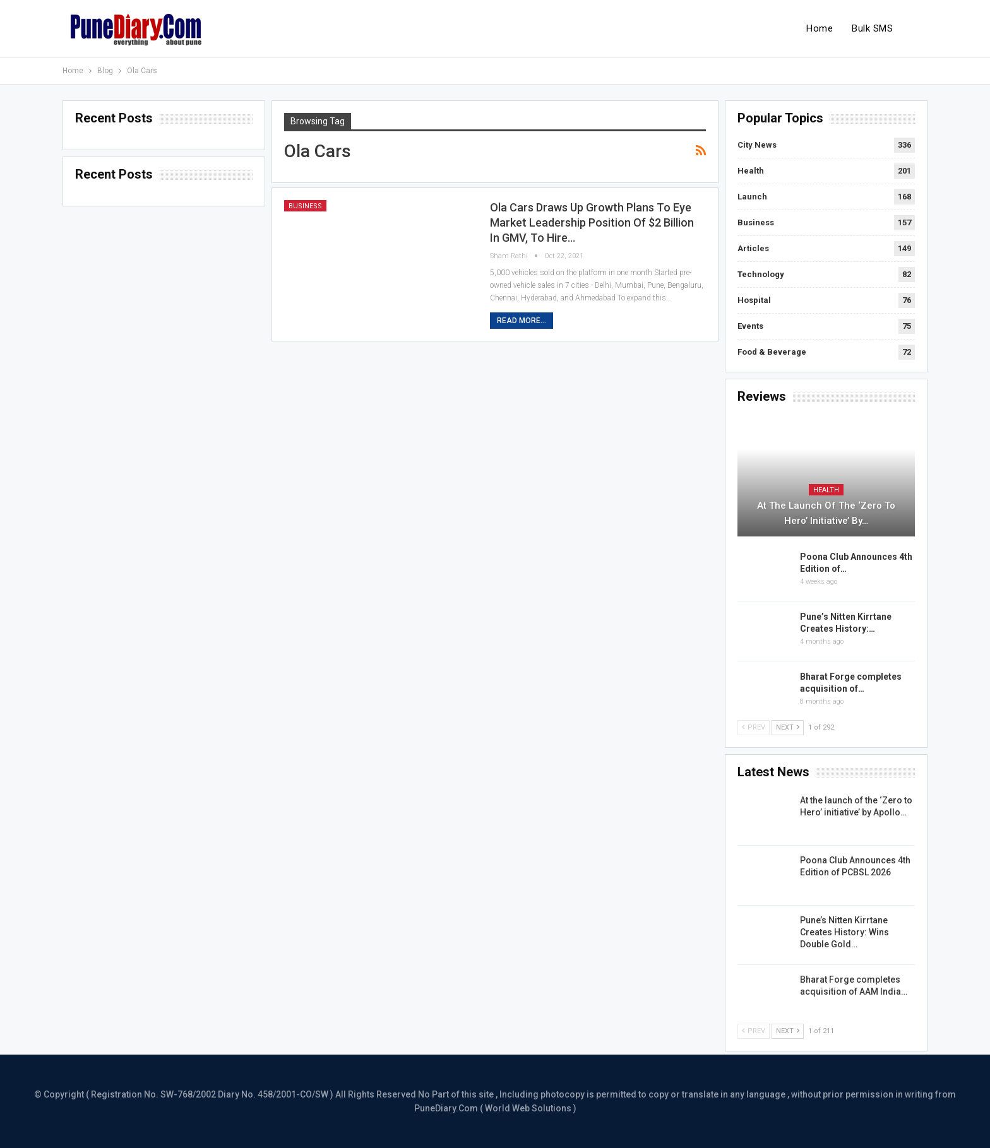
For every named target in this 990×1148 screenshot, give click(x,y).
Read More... (521, 320)
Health (750, 170)
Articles (753, 248)
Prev (753, 727)
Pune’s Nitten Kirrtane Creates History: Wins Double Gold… (844, 932)
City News (757, 145)
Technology (760, 274)
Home (819, 28)
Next (787, 727)
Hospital (754, 300)
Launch (752, 196)
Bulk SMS (872, 28)
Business (305, 206)
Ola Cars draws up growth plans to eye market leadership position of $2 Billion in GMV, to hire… (592, 222)
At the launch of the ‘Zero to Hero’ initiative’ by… (826, 513)
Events (750, 326)
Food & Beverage (771, 352)
